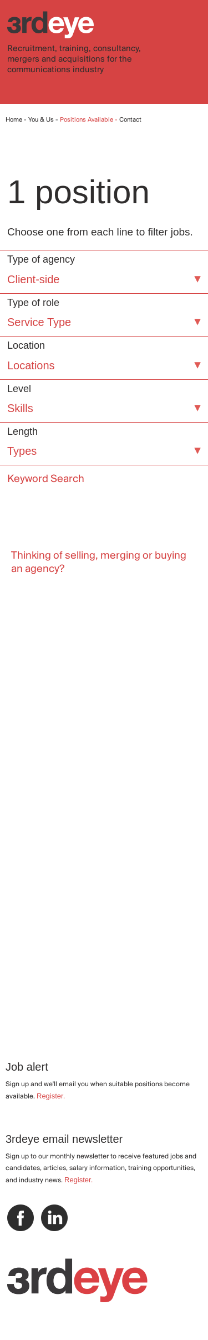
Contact (130, 120)
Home (14, 120)
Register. (51, 1096)
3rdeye (50, 24)
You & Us (41, 120)
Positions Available (87, 120)
